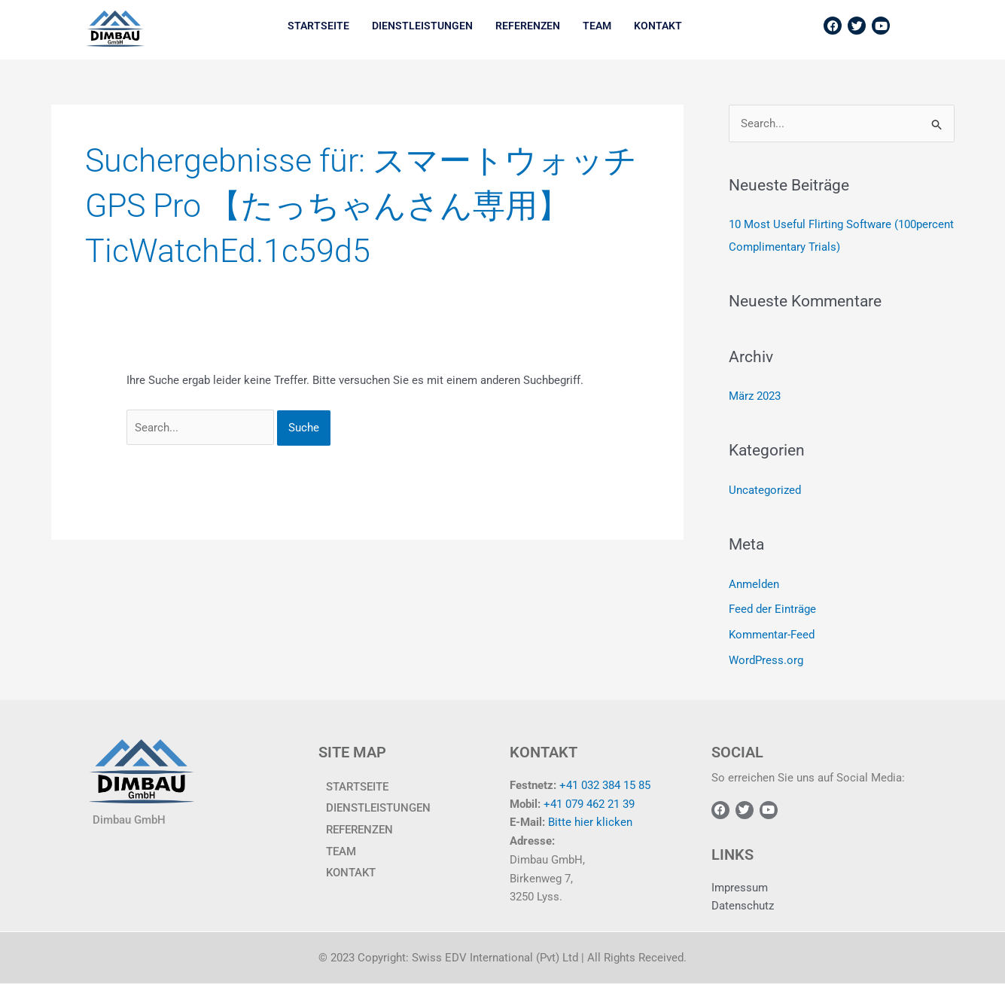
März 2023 (755, 397)
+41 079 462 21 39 (589, 803)
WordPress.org (766, 660)
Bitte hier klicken (590, 822)
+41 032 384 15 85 (604, 785)
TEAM (597, 26)
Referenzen (527, 26)
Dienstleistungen (422, 26)
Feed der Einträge (772, 610)
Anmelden (754, 584)
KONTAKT (658, 26)
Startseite (318, 26)
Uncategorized (765, 490)
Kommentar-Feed (772, 634)
